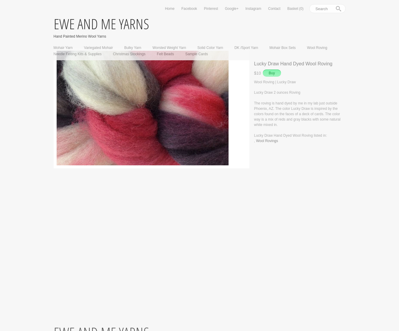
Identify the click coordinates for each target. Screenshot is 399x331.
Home (170, 9)
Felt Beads (165, 54)
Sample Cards (196, 54)
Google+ (232, 9)
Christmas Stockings (129, 54)
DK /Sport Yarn (246, 48)
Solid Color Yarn (210, 48)
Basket (295, 9)
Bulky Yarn (132, 48)
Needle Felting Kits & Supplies (78, 54)
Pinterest (211, 9)
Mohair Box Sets (282, 48)
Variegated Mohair (98, 48)
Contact (274, 9)
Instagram (253, 9)
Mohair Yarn (63, 48)
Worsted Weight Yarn (169, 48)
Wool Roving (317, 48)
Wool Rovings (267, 141)
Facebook (189, 9)
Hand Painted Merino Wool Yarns (80, 36)
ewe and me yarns (101, 24)
